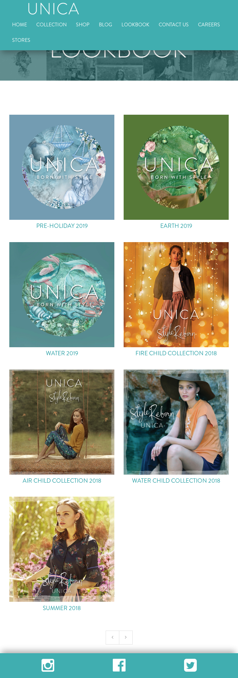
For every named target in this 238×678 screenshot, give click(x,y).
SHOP (83, 24)
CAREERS (209, 24)
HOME (19, 24)
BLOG (105, 24)
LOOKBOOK (135, 24)
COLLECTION (51, 24)
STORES (21, 40)
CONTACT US (174, 24)
